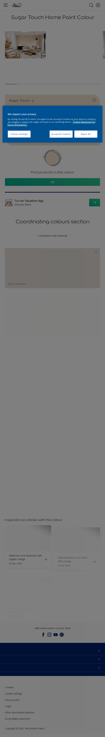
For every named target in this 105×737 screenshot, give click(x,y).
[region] (52, 124)
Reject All (86, 134)
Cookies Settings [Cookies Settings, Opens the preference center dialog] (19, 134)
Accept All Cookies (60, 134)
